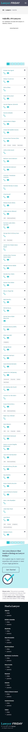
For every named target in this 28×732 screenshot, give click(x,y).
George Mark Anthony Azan (11, 233)
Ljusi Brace (6, 517)
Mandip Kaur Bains (8, 274)
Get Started (10, 570)
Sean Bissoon (7, 424)
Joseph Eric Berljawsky (10, 372)
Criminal (9, 145)
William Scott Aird (8, 79)
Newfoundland (9, 646)
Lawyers (8, 10)
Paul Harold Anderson (9, 167)
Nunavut (7, 673)
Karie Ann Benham (8, 355)
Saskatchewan (9, 700)
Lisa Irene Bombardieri (10, 454)
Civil (4, 240)
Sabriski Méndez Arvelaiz (10, 185)
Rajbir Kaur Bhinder (9, 415)
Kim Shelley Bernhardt (9, 387)
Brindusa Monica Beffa (9, 326)
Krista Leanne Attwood (9, 211)
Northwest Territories (11, 655)
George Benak (7, 347)
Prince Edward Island (11, 691)
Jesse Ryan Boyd (8, 509)
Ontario (7, 682)
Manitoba (7, 628)
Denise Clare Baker (8, 282)
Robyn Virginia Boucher (10, 483)
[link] (14, 72)
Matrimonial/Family (11, 218)
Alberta (7, 610)
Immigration (6, 342)
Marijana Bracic (7, 532)
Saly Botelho (6, 475)
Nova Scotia (8, 664)
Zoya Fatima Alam (8, 96)
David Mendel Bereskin (9, 364)
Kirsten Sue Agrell (8, 70)
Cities (8, 613)
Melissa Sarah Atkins (9, 202)
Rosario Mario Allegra (9, 121)
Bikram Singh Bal (8, 291)
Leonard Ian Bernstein (9, 395)
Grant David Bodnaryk (9, 436)
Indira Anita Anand (8, 150)
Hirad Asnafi (6, 194)
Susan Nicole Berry (8, 404)
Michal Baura (7, 308)
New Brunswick (9, 637)
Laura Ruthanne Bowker (10, 492)
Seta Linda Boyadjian (9, 500)
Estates (14, 145)
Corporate (13, 379)
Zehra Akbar (6, 87)
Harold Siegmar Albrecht (10, 104)
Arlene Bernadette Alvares (10, 130)
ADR (5, 145)
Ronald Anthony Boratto (10, 466)
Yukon (6, 709)
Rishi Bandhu (7, 299)
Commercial (6, 379)
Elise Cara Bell (7, 335)
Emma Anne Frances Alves (11, 138)
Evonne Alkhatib (8, 113)
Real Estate (20, 145)
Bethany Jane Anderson (10, 158)
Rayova (13, 726)
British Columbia (10, 619)
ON (3, 10)
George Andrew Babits (9, 265)
